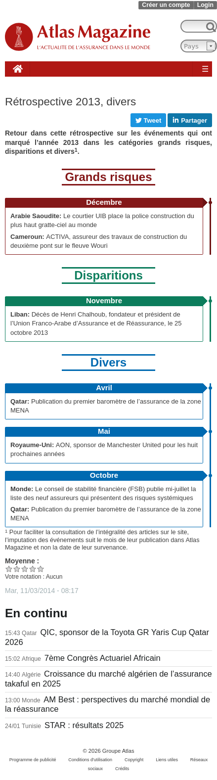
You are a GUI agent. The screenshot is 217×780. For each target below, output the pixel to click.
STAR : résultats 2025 (84, 725)
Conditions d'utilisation (90, 759)
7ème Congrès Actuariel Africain (102, 658)
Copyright (134, 759)
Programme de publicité (32, 759)
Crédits (122, 768)
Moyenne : (22, 561)
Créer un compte (166, 4)
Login (205, 4)
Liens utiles (167, 759)
